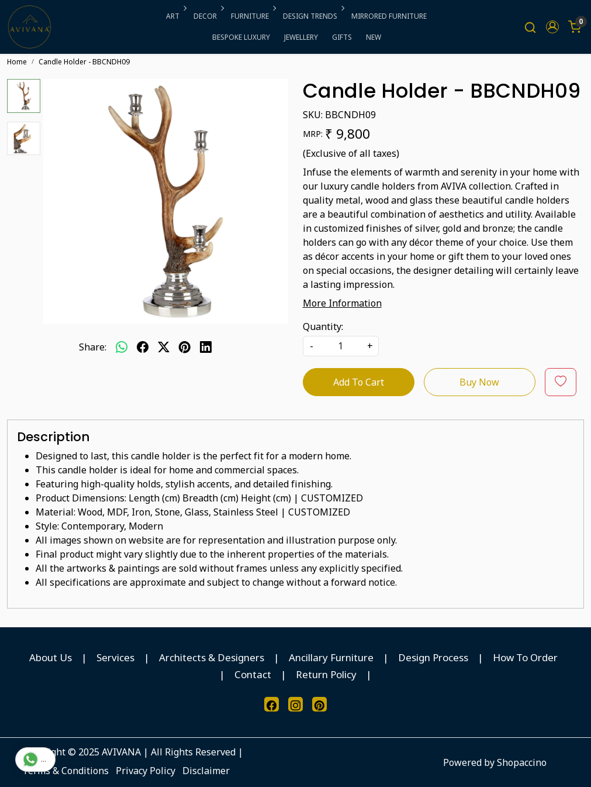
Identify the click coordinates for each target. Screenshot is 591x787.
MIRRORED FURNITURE (389, 16)
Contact (252, 674)
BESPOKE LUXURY (241, 37)
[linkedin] (205, 347)
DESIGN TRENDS (313, 16)
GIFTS (342, 37)
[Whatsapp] (121, 347)
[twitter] (163, 347)
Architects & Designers (211, 657)
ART (175, 16)
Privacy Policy (145, 770)
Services (115, 657)
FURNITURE (252, 16)
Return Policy (326, 674)
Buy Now (479, 382)
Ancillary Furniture (331, 657)
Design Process (433, 657)
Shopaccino (522, 762)
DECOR (207, 16)
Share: (92, 347)
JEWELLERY (301, 37)
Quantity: (323, 326)
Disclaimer (206, 770)
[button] (552, 26)
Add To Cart (358, 382)
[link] (530, 27)
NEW (373, 37)
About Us (50, 657)
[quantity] (341, 346)
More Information (342, 303)
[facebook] (142, 347)
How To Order (525, 657)
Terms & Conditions (65, 770)
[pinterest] (184, 347)
